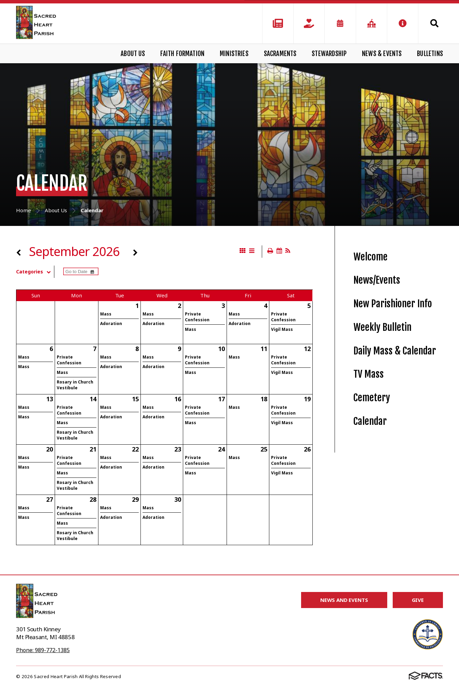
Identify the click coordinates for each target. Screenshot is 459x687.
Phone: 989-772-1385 (43, 650)
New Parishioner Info (392, 304)
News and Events (344, 599)
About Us (133, 54)
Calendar (370, 421)
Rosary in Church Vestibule (75, 385)
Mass (105, 314)
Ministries (234, 54)
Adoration (111, 323)
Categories (35, 272)
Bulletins (430, 54)
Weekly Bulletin (382, 327)
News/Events (376, 280)
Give (418, 599)
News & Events (382, 54)
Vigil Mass (282, 329)
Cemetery (371, 398)
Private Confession (197, 317)
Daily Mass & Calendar (394, 351)
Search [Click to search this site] (434, 23)
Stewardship (329, 54)
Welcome (370, 257)
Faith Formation (182, 54)
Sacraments (280, 54)
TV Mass (368, 374)
